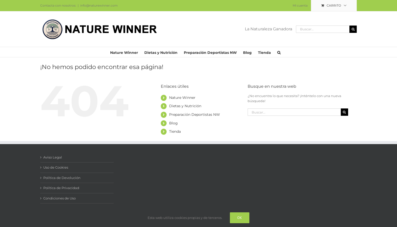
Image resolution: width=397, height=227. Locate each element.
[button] (279, 52)
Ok (239, 217)
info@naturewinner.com (99, 5)
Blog (173, 123)
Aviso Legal (52, 157)
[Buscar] (353, 29)
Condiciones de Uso (59, 198)
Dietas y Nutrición (185, 106)
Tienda (175, 131)
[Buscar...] (322, 29)
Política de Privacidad (61, 188)
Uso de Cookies (55, 167)
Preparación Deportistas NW (194, 114)
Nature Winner (182, 97)
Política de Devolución (62, 178)
